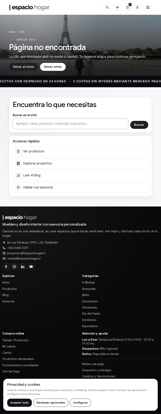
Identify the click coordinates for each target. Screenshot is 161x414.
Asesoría (8, 301)
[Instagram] (14, 266)
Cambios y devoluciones (98, 376)
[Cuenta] (137, 7)
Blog (5, 295)
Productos (9, 289)
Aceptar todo (19, 402)
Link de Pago (11, 371)
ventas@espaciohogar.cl (23, 258)
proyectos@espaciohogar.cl (26, 253)
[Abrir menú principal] (148, 7)
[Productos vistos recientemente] (117, 7)
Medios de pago (93, 364)
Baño (85, 295)
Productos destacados (18, 359)
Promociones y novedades (20, 365)
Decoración (90, 301)
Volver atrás (53, 67)
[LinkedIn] (22, 266)
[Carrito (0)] (127, 7)
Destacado (89, 307)
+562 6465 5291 (17, 248)
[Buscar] (107, 7)
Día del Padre (91, 313)
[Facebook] (5, 266)
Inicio (12, 32)
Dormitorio (89, 320)
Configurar (80, 402)
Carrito (7, 353)
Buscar (139, 125)
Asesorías (89, 289)
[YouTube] (31, 266)
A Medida (88, 282)
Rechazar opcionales (51, 402)
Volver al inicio (23, 67)
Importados (90, 326)
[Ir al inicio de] (29, 7)
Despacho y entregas (96, 370)
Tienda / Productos (15, 340)
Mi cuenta (8, 346)
